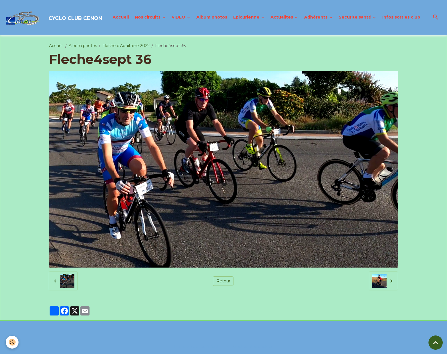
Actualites (282, 17)
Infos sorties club (401, 17)
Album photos (211, 17)
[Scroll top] (435, 342)
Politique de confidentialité (201, 346)
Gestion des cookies (253, 346)
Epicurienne (247, 17)
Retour (223, 281)
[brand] (54, 17)
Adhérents (316, 17)
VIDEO (179, 17)
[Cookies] (12, 342)
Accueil (121, 17)
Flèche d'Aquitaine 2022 (126, 45)
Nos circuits (148, 17)
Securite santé (355, 17)
